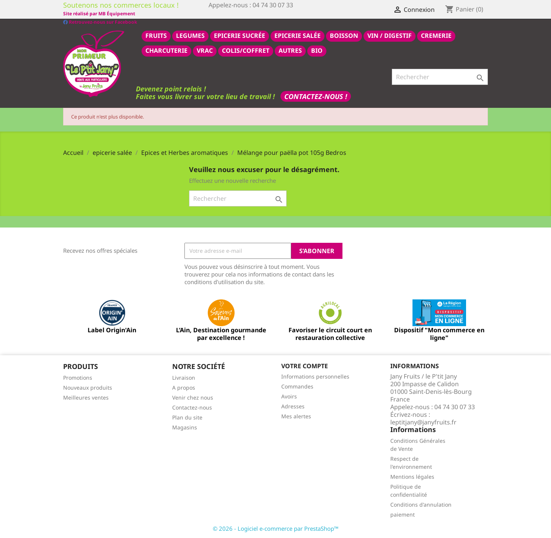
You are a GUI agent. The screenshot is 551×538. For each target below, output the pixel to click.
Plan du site (187, 417)
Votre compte (304, 365)
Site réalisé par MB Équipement (244, 13)
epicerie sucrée (239, 35)
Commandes (297, 386)
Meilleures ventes (86, 397)
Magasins (184, 427)
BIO (317, 50)
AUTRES (290, 50)
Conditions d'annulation (421, 504)
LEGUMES (190, 35)
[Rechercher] (440, 76)
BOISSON (344, 35)
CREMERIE (436, 35)
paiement (402, 514)
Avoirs (289, 396)
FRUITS (156, 35)
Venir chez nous (192, 397)
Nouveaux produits (87, 387)
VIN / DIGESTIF (389, 35)
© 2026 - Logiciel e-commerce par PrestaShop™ (276, 528)
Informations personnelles (315, 376)
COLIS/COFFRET (245, 50)
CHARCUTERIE (166, 50)
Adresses (293, 406)
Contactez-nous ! (315, 96)
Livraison (183, 377)
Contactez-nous (192, 407)
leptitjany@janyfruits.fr (423, 422)
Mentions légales (412, 476)
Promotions (77, 377)
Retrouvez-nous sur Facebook (100, 13)
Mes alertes (296, 415)
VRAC (205, 50)
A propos (183, 387)
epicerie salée (297, 35)
